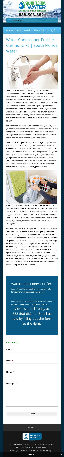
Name (10, 349)
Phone (10, 372)
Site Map (31, 427)
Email (9, 361)
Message (11, 383)
